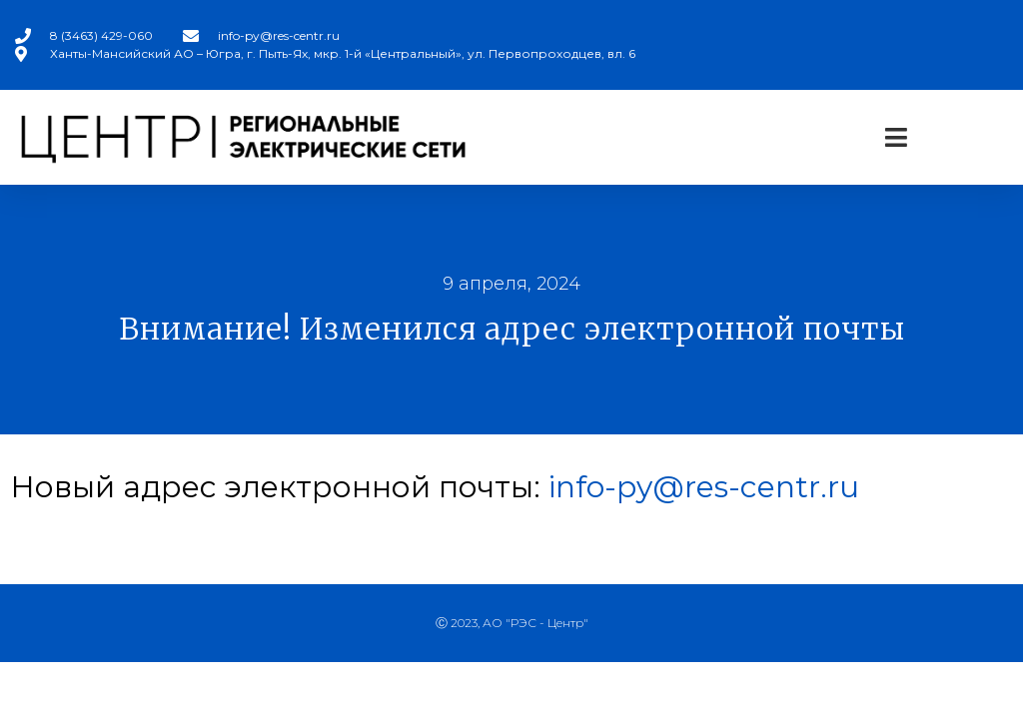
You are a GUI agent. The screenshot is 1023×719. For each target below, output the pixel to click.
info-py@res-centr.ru (703, 486)
